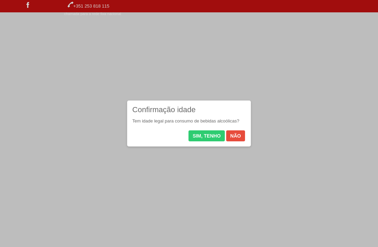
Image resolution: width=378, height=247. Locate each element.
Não (235, 136)
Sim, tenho (207, 136)
